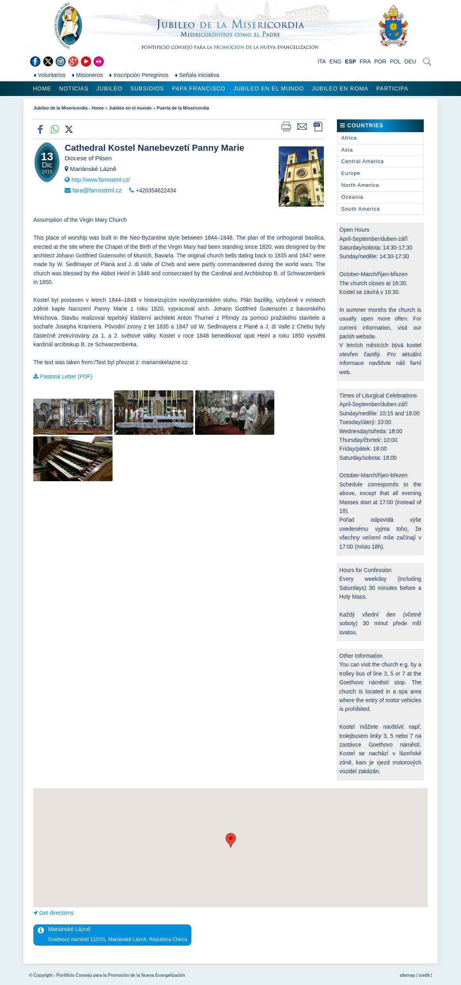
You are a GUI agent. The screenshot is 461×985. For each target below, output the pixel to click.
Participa (392, 88)
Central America (362, 161)
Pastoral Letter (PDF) (66, 376)
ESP (350, 61)
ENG (335, 61)
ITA (322, 61)
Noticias (73, 88)
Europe (350, 173)
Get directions (56, 913)
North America (360, 185)
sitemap (407, 975)
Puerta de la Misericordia (183, 108)
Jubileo (109, 88)
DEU (410, 61)
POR (380, 61)
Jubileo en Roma (340, 88)
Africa (349, 138)
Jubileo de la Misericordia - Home (68, 108)
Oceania (352, 197)
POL (395, 61)
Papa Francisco (199, 88)
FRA (365, 61)
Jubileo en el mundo (268, 88)
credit (424, 975)
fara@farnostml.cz (97, 190)
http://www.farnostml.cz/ (100, 180)
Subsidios (147, 88)
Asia (347, 150)
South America (360, 209)
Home (42, 88)
